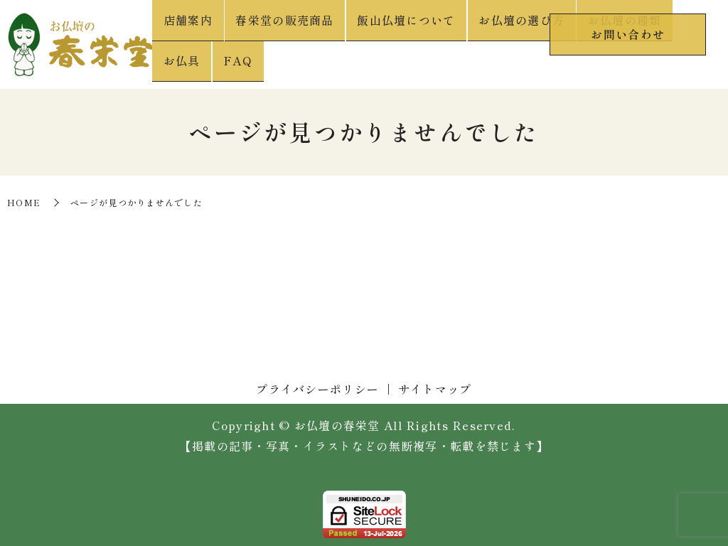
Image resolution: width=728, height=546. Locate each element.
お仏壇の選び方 (496, 64)
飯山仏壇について (391, 64)
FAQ (700, 64)
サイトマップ (435, 384)
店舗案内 (194, 64)
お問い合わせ (628, 30)
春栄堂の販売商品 (281, 64)
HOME (24, 199)
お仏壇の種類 (588, 64)
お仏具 (655, 64)
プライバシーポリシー (317, 384)
